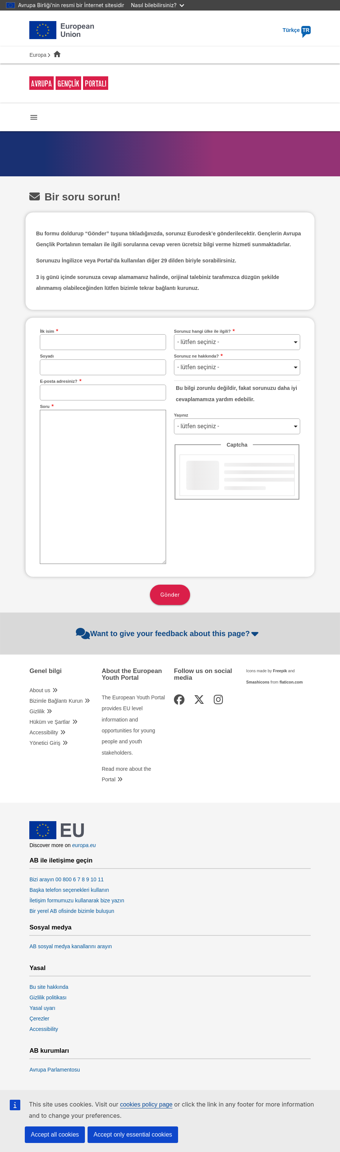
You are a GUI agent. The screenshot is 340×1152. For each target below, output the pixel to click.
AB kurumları (49, 1050)
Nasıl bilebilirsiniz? (157, 5)
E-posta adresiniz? (58, 381)
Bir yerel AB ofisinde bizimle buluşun (71, 911)
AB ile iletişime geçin (60, 860)
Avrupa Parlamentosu (54, 1070)
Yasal (37, 968)
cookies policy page (146, 1104)
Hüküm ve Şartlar (49, 722)
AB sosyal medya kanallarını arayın (70, 946)
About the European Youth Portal (132, 674)
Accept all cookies (55, 1134)
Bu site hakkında (48, 987)
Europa (37, 55)
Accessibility (43, 732)
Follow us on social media (203, 674)
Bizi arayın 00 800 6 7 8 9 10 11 (66, 879)
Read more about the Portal (126, 774)
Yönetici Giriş (44, 743)
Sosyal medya (50, 927)
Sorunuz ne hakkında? (196, 356)
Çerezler (39, 1019)
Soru (44, 406)
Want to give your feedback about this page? (168, 633)
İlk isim (47, 331)
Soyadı (47, 356)
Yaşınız (181, 415)
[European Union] (56, 837)
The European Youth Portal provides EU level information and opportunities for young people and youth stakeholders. (133, 725)
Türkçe (296, 30)
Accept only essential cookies (133, 1134)
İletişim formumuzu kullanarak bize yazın (76, 900)
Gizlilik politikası (47, 997)
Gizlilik (36, 711)
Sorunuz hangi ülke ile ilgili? (202, 331)
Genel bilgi (45, 671)
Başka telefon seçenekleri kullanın (69, 890)
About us (39, 690)
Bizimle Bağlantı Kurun (56, 701)
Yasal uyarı (42, 1008)
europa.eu (84, 845)
